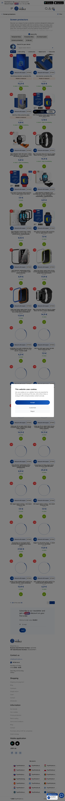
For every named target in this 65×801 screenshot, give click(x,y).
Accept (32, 402)
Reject (32, 411)
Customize (32, 407)
